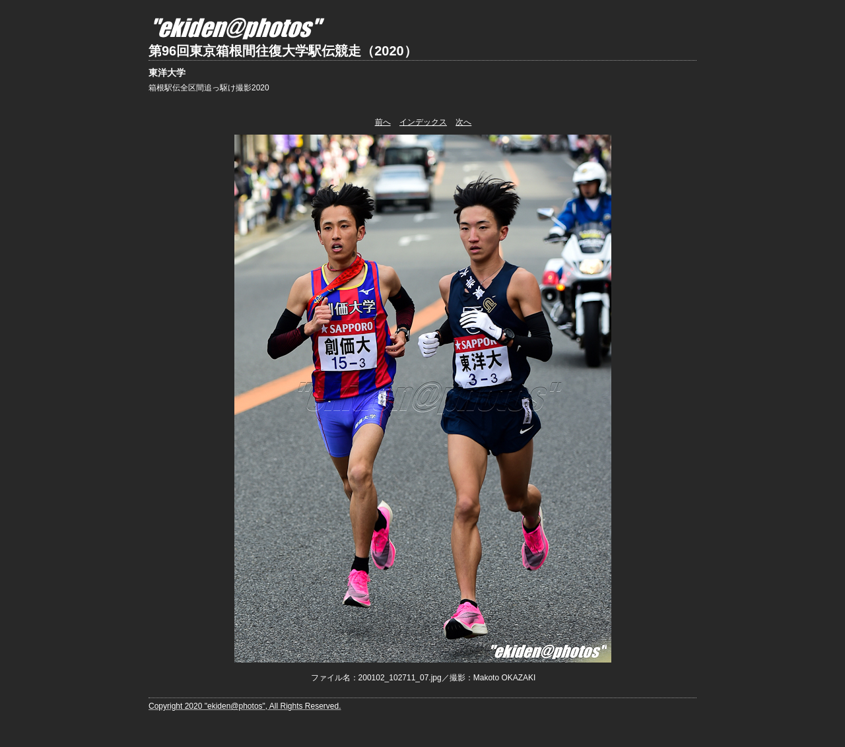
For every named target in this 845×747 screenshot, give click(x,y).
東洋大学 (167, 72)
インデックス (423, 122)
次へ (463, 122)
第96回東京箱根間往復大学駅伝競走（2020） (283, 51)
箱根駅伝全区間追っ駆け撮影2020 (209, 87)
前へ (383, 122)
